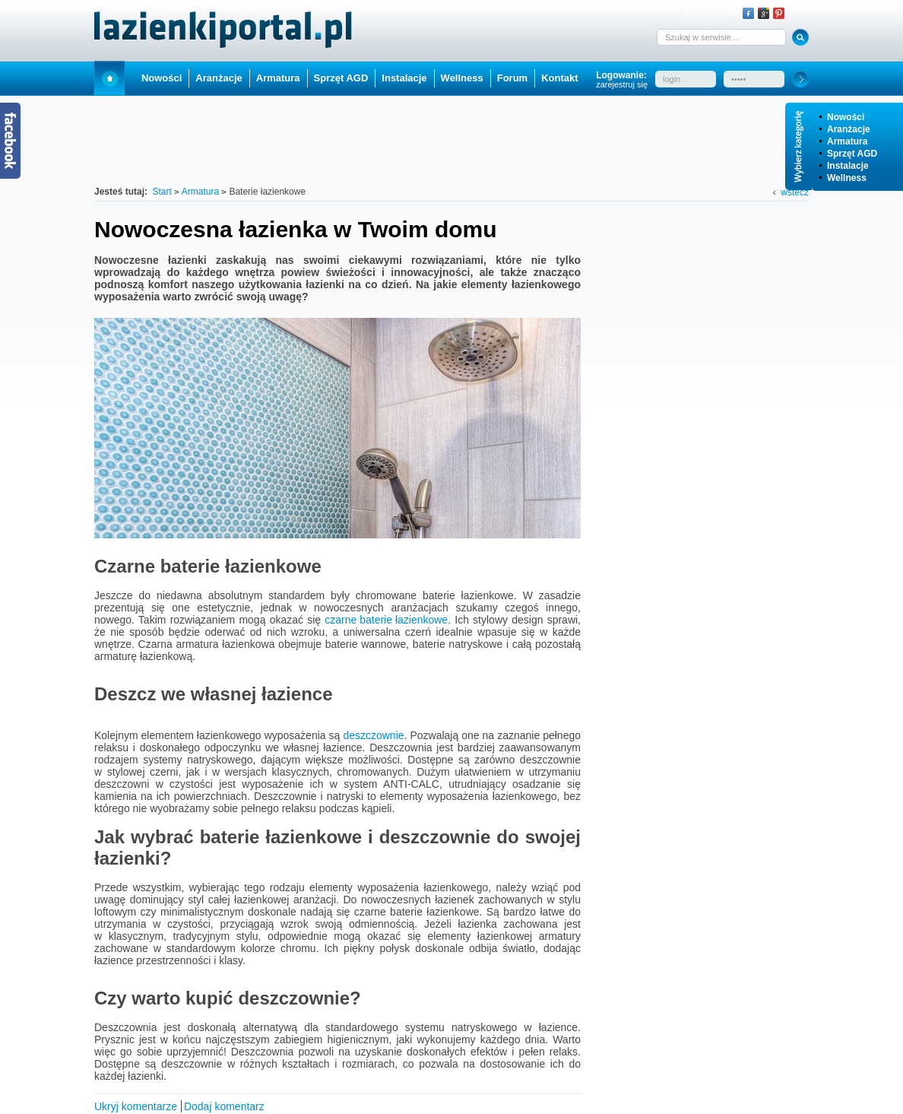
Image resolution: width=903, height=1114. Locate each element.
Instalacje (848, 165)
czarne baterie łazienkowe (386, 620)
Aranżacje (848, 129)
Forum (512, 78)
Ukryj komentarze (135, 1106)
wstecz (795, 192)
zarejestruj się (622, 84)
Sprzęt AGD (852, 153)
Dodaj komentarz (224, 1106)
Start (109, 78)
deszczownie (373, 735)
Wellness (847, 178)
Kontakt (559, 78)
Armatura (847, 141)
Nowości (845, 117)
